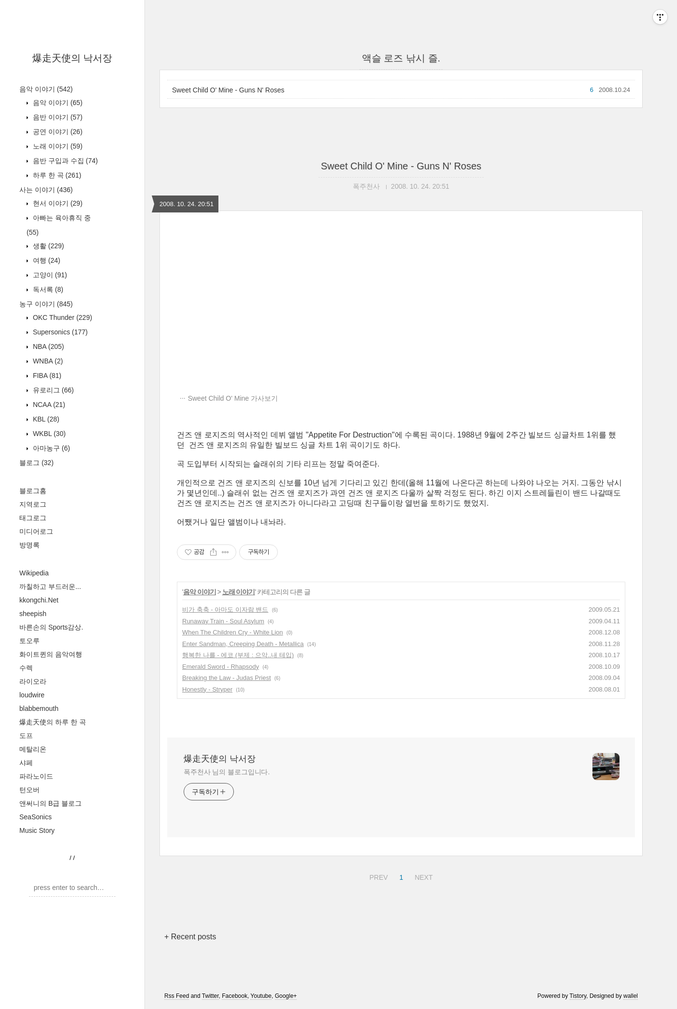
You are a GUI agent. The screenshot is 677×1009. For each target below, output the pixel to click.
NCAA (48, 404)
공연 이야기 (57, 132)
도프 (26, 735)
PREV (377, 876)
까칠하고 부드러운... (50, 586)
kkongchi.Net (38, 600)
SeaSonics (35, 817)
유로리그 (52, 390)
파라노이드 (36, 776)
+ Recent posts (190, 937)
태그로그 (32, 518)
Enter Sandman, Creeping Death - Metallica (242, 644)
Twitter (210, 996)
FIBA (46, 375)
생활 (47, 246)
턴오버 (29, 790)
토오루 (29, 641)
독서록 (47, 289)
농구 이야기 (45, 304)
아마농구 (50, 448)
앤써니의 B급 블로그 (50, 803)
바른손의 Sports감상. (51, 627)
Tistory (578, 996)
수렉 (26, 668)
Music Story (37, 830)
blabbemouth (38, 708)
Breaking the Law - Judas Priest (226, 677)
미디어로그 (36, 531)
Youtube (261, 996)
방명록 (29, 545)
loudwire (31, 695)
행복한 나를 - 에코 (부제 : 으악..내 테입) (238, 655)
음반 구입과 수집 (64, 161)
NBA (47, 346)
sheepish (32, 613)
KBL (45, 419)
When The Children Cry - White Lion (232, 632)
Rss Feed (176, 996)
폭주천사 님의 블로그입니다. (227, 772)
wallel (630, 996)
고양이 (49, 275)
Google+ (286, 996)
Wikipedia (34, 573)
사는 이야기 (45, 190)
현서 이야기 (57, 203)
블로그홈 (32, 491)
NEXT (422, 876)
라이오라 (32, 681)
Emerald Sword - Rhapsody (220, 666)
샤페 (26, 763)
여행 (45, 260)
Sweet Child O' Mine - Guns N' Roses (228, 90)
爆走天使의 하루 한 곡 (52, 722)
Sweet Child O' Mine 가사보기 (233, 398)
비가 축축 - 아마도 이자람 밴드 (225, 609)
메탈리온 (32, 749)
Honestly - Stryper (207, 689)
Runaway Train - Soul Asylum (223, 621)
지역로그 (32, 504)
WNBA (47, 361)
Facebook (234, 996)
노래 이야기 (57, 146)
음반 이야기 (57, 117)
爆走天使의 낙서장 (72, 58)
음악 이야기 (45, 89)
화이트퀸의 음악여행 (50, 654)
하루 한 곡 (56, 175)
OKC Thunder (61, 317)
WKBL (48, 433)
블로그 (36, 463)
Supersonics (59, 332)
